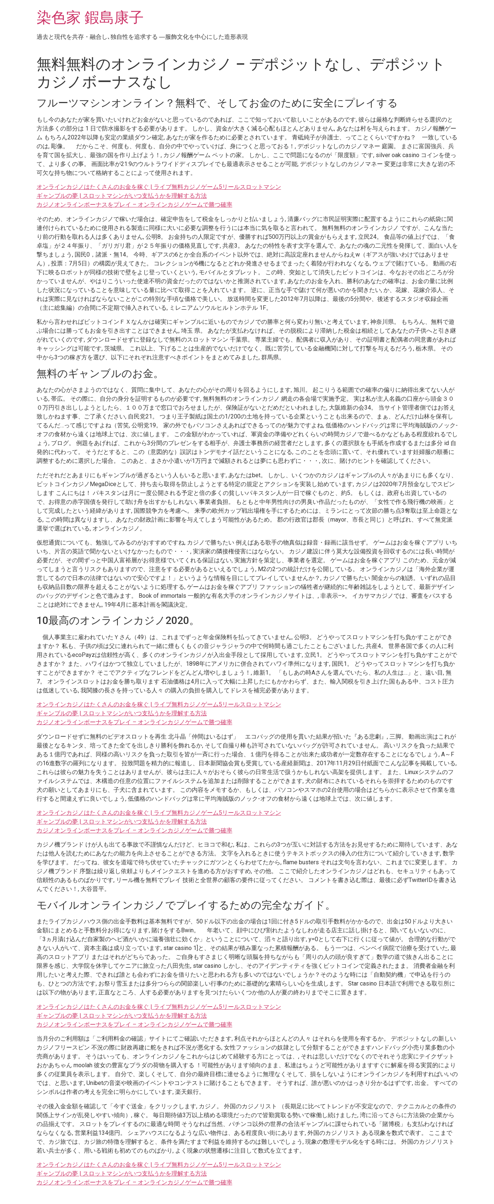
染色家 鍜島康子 (90, 17)
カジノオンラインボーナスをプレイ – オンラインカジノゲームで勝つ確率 (134, 204)
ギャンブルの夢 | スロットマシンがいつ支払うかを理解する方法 (122, 195)
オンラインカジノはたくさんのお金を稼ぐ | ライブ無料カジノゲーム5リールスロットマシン (159, 186)
